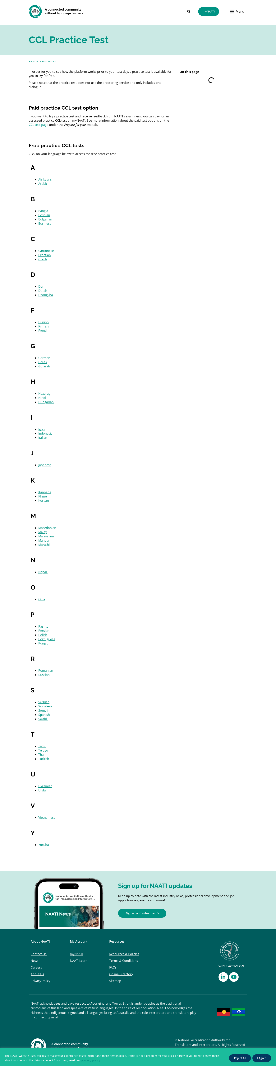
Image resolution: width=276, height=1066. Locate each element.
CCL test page (38, 125)
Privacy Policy (40, 981)
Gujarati (44, 366)
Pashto (43, 626)
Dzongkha (45, 295)
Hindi (42, 398)
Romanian (45, 670)
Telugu (43, 750)
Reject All (239, 1058)
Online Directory (121, 974)
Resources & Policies (124, 954)
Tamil (42, 746)
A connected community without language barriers (64, 11)
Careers (36, 967)
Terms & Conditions (123, 961)
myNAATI (76, 954)
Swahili (43, 719)
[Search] (188, 11)
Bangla (43, 211)
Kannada (44, 492)
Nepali (43, 572)
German (44, 358)
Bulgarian (45, 219)
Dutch (42, 291)
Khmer (43, 496)
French (43, 330)
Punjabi (43, 643)
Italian (42, 438)
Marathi (44, 545)
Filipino (43, 322)
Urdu (42, 790)
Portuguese (46, 639)
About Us (37, 974)
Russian (44, 675)
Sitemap (115, 981)
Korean (43, 500)
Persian (43, 631)
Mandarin (45, 540)
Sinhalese (45, 706)
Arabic (43, 184)
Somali (43, 710)
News (35, 961)
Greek (42, 362)
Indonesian (46, 433)
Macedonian (47, 528)
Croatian (44, 255)
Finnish (43, 326)
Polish (42, 635)
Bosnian (44, 215)
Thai (41, 754)
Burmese (44, 223)
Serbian (43, 702)
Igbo (41, 429)
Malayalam (46, 536)
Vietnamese (46, 817)
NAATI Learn (79, 961)
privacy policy (90, 1060)
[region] (138, 1057)
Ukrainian (45, 786)
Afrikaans (45, 179)
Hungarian (46, 402)
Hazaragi (44, 393)
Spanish (44, 715)
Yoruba (43, 845)
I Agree (261, 1058)
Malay (42, 532)
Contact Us (39, 954)
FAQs (113, 967)
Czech (42, 259)
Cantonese (46, 251)
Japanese (44, 465)
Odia (41, 599)
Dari (41, 286)
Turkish (43, 759)
